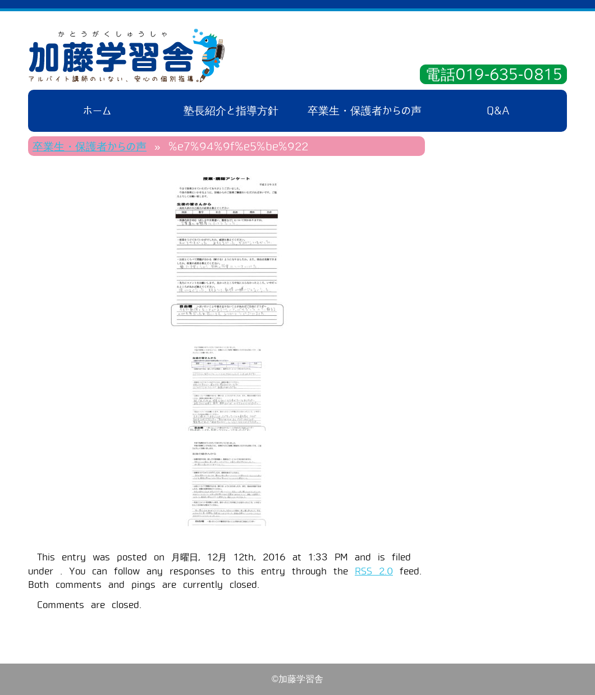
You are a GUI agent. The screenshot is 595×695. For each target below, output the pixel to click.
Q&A (498, 111)
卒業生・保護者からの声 (365, 111)
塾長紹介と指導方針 (231, 111)
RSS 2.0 (374, 571)
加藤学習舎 (126, 55)
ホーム (97, 111)
